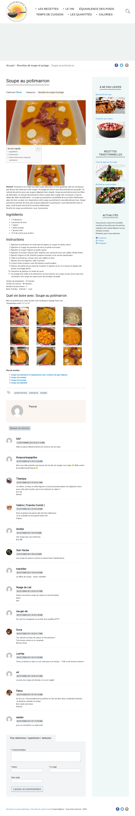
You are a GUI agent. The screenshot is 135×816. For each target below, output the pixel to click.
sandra (19, 717)
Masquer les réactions (19, 428)
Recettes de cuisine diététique (18, 809)
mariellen (21, 568)
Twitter (100, 241)
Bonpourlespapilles (26, 457)
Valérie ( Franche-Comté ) (30, 505)
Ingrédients (13, 152)
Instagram (101, 243)
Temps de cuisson (49, 14)
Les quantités (81, 14)
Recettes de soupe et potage (33, 65)
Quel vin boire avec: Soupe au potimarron (20, 158)
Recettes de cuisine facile (41, 809)
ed (17, 672)
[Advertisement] (67, 42)
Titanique (21, 478)
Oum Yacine (22, 550)
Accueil (10, 65)
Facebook (101, 238)
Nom (14, 767)
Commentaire (18, 749)
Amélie (20, 529)
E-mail (53, 767)
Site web (15, 777)
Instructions (13, 154)
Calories (106, 14)
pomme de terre (20, 393)
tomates (43, 393)
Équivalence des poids (96, 8)
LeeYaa (20, 653)
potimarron (33, 393)
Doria (19, 629)
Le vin (69, 8)
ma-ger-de (22, 611)
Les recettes (48, 8)
